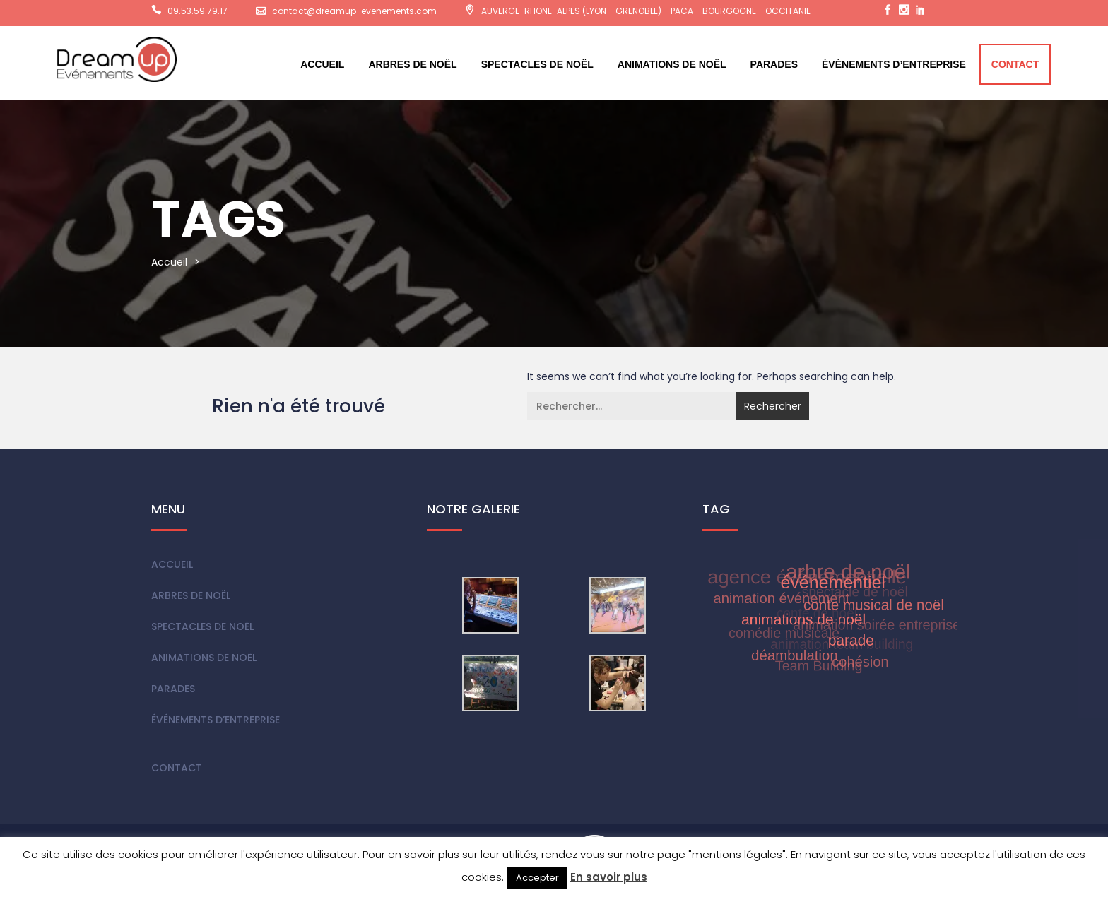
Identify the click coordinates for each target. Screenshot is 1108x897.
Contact (1015, 64)
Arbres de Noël (412, 64)
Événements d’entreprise (894, 64)
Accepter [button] (537, 877)
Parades (774, 64)
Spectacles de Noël (537, 64)
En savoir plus (608, 876)
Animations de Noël (672, 64)
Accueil (322, 64)
